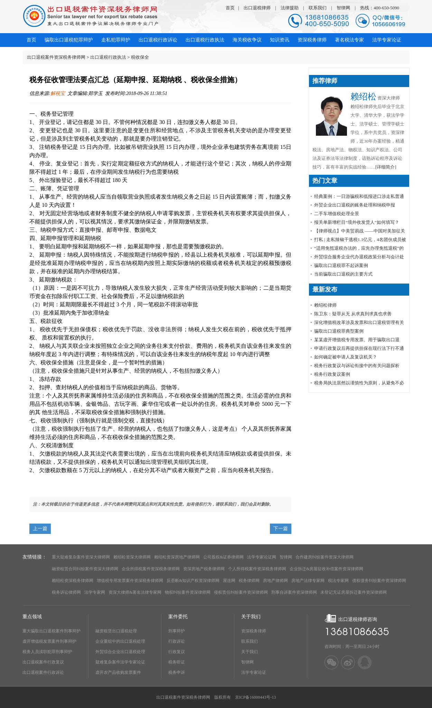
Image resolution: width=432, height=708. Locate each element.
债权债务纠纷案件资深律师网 (379, 580)
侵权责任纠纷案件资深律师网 (241, 592)
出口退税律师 (257, 7)
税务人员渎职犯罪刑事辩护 (47, 651)
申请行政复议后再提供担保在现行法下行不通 (359, 348)
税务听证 (176, 662)
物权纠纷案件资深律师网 (187, 592)
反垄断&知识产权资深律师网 (193, 580)
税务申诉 (176, 672)
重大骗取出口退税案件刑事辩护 (51, 631)
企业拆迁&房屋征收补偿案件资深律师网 (326, 568)
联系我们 (318, 7)
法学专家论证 (253, 672)
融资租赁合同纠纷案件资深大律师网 (85, 568)
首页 (230, 7)
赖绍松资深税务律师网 (72, 580)
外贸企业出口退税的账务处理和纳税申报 (354, 205)
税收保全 (140, 57)
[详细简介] (385, 167)
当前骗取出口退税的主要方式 (343, 274)
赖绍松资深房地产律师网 (177, 557)
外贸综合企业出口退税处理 (120, 651)
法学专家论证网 (261, 557)
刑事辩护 (176, 631)
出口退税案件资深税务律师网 (56, 57)
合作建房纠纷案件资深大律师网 (324, 557)
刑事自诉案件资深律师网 (294, 592)
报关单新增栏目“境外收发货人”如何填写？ (356, 222)
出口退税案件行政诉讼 (43, 672)
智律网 (343, 7)
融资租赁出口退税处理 (116, 631)
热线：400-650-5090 (379, 7)
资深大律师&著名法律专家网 (135, 592)
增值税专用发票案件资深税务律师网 (130, 580)
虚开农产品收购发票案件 (118, 672)
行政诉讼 (176, 641)
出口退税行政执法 (108, 57)
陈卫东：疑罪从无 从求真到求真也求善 (353, 313)
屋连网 (229, 580)
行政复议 (176, 651)
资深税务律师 (253, 631)
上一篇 (40, 528)
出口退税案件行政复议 (43, 662)
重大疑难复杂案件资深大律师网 (81, 557)
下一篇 (280, 528)
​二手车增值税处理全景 (336, 213)
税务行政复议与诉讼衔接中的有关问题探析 (357, 365)
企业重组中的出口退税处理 (120, 641)
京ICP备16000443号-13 (255, 697)
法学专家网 (94, 592)
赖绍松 (363, 96)
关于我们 (249, 651)
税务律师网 (249, 580)
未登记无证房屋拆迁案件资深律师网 (353, 592)
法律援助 (290, 7)
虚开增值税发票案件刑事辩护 (49, 641)
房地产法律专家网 (308, 580)
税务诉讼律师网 (66, 592)
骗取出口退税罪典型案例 (339, 331)
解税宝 (57, 93)
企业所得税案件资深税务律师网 (151, 568)
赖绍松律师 (325, 305)
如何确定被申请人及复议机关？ (345, 357)
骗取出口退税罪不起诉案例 (341, 265)
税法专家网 (338, 580)
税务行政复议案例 (332, 374)
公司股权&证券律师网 (223, 557)
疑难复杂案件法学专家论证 (120, 662)
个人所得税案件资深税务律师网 (257, 568)
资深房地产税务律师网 (204, 568)
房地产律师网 (275, 580)
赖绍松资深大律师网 (132, 557)
